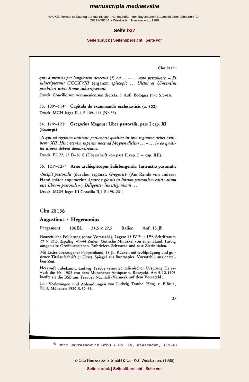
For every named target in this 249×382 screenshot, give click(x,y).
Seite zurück (98, 40)
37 (131, 30)
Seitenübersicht (127, 40)
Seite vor (153, 40)
